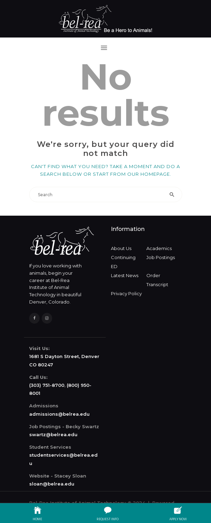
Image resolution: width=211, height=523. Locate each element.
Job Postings (160, 257)
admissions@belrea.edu (59, 414)
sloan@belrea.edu (51, 484)
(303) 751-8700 (46, 385)
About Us (121, 248)
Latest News (124, 275)
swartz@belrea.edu (53, 434)
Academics (159, 248)
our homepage (148, 174)
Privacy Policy (126, 293)
